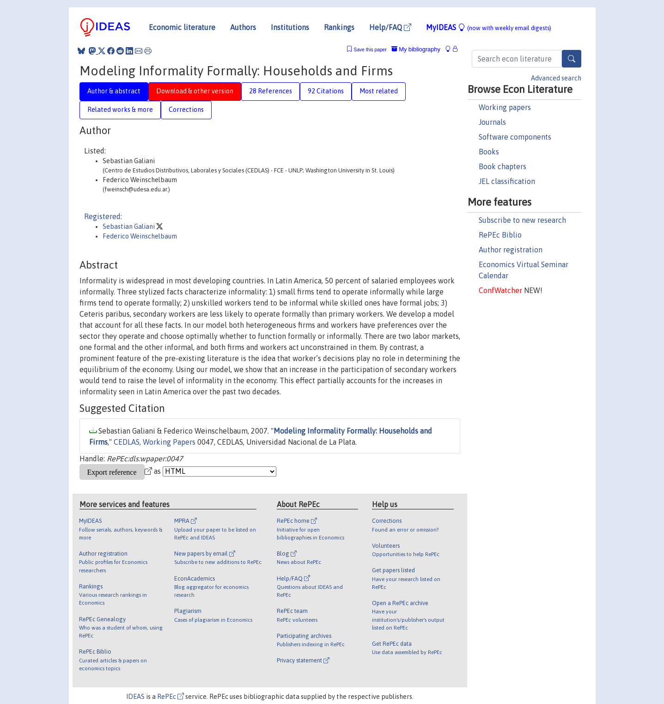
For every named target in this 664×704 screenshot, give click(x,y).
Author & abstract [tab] (113, 91)
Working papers (505, 107)
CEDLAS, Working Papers (154, 442)
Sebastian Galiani (129, 226)
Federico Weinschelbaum (140, 236)
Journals (492, 122)
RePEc (170, 696)
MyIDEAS (488, 27)
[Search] (571, 58)
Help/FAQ (390, 27)
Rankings (339, 27)
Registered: (103, 216)
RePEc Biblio (500, 235)
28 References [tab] (270, 91)
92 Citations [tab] (326, 91)
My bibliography (415, 49)
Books (489, 151)
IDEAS (135, 696)
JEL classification (507, 181)
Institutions (290, 27)
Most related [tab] (378, 91)
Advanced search (556, 78)
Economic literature (182, 27)
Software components (515, 137)
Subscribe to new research (522, 220)
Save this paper (370, 49)
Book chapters (502, 166)
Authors (243, 27)
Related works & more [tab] (120, 109)
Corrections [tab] (186, 109)
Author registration (510, 249)
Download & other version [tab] (194, 91)
